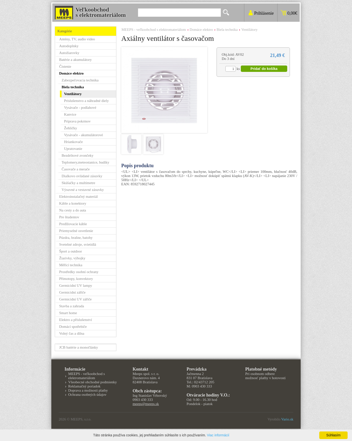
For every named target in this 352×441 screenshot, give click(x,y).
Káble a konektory (72, 203)
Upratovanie (73, 149)
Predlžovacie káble (73, 224)
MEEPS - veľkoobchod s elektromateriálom (153, 30)
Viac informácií (218, 435)
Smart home (68, 313)
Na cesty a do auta (72, 210)
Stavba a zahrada (71, 306)
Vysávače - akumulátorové (83, 135)
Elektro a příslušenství (75, 320)
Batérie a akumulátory (75, 60)
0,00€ (292, 13)
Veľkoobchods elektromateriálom (101, 12)
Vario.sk (287, 419)
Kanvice (70, 114)
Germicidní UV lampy (75, 285)
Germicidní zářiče (72, 292)
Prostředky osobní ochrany (79, 272)
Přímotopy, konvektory (76, 279)
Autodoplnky (68, 46)
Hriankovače (73, 142)
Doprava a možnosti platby (88, 390)
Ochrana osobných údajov (87, 395)
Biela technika (227, 30)
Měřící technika (70, 265)
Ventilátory (249, 30)
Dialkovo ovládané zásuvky (82, 176)
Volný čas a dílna (71, 333)
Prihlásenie (264, 13)
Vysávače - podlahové (80, 108)
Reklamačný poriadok (84, 386)
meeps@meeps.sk (145, 404)
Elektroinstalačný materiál (78, 196)
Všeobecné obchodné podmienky (92, 382)
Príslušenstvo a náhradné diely (86, 101)
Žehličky (70, 128)
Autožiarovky (69, 53)
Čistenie (65, 66)
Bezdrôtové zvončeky (77, 155)
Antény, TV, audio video (77, 39)
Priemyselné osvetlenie (76, 231)
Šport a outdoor (70, 251)
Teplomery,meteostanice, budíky (85, 162)
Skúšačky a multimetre (78, 183)
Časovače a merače (76, 169)
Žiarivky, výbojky (72, 258)
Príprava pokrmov (77, 121)
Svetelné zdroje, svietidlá (77, 244)
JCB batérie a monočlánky (78, 347)
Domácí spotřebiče (73, 327)
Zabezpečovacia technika (80, 80)
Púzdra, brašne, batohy (76, 238)
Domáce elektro (201, 30)
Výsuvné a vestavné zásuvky (83, 190)
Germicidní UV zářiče (75, 299)
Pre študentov (69, 217)
